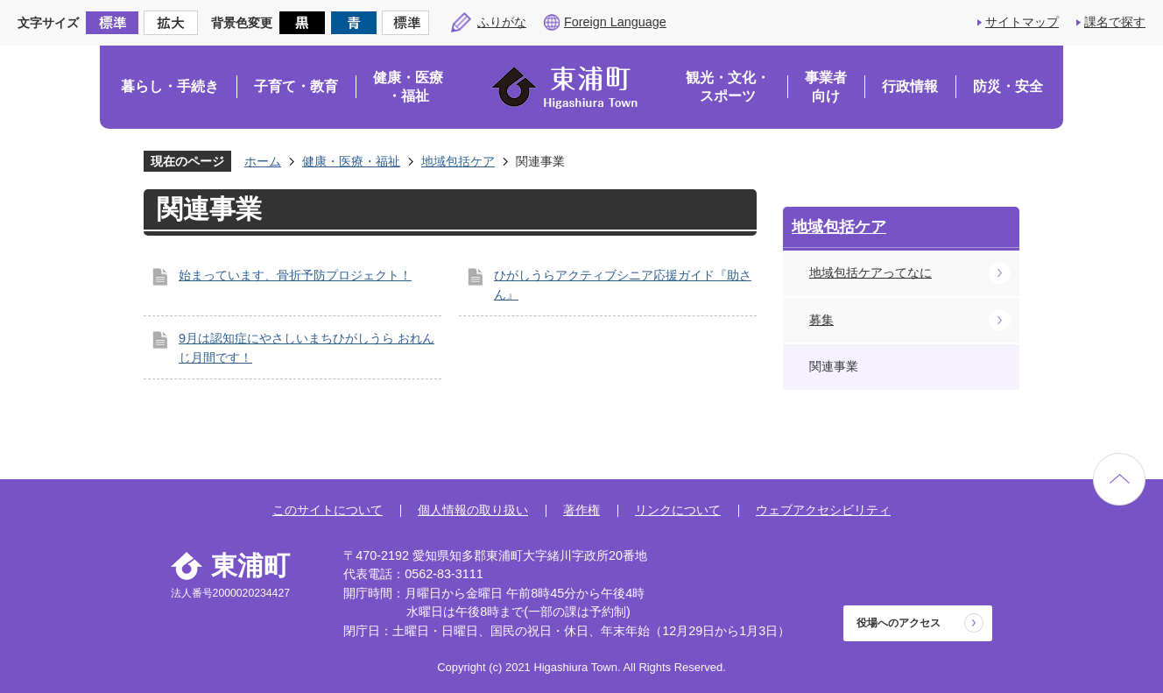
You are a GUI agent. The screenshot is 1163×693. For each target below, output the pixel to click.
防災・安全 (1008, 86)
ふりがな (501, 22)
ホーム (262, 161)
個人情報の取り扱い (473, 510)
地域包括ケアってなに (870, 272)
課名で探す (1114, 22)
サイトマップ (1022, 22)
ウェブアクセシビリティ (823, 510)
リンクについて (678, 510)
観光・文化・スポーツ (728, 87)
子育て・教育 (296, 86)
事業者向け (826, 87)
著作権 (581, 510)
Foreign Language (615, 22)
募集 (821, 320)
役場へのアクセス (898, 623)
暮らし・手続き (170, 86)
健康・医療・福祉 (408, 87)
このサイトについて (327, 510)
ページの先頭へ (1119, 479)
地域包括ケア (458, 161)
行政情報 (910, 86)
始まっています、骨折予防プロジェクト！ (295, 275)
